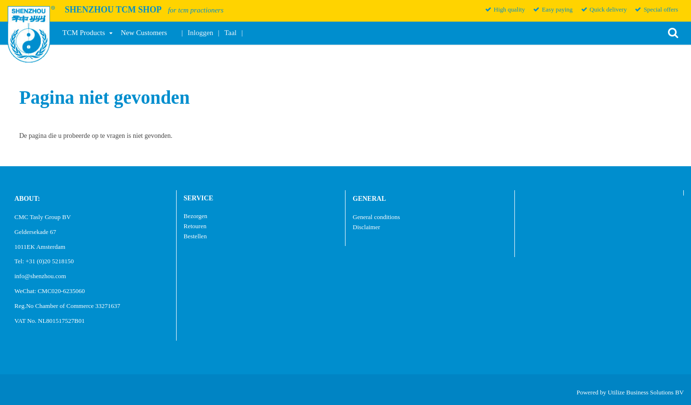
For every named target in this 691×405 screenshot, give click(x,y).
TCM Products (83, 33)
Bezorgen (196, 216)
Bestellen (195, 236)
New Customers (144, 33)
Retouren (195, 226)
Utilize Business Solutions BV (646, 392)
